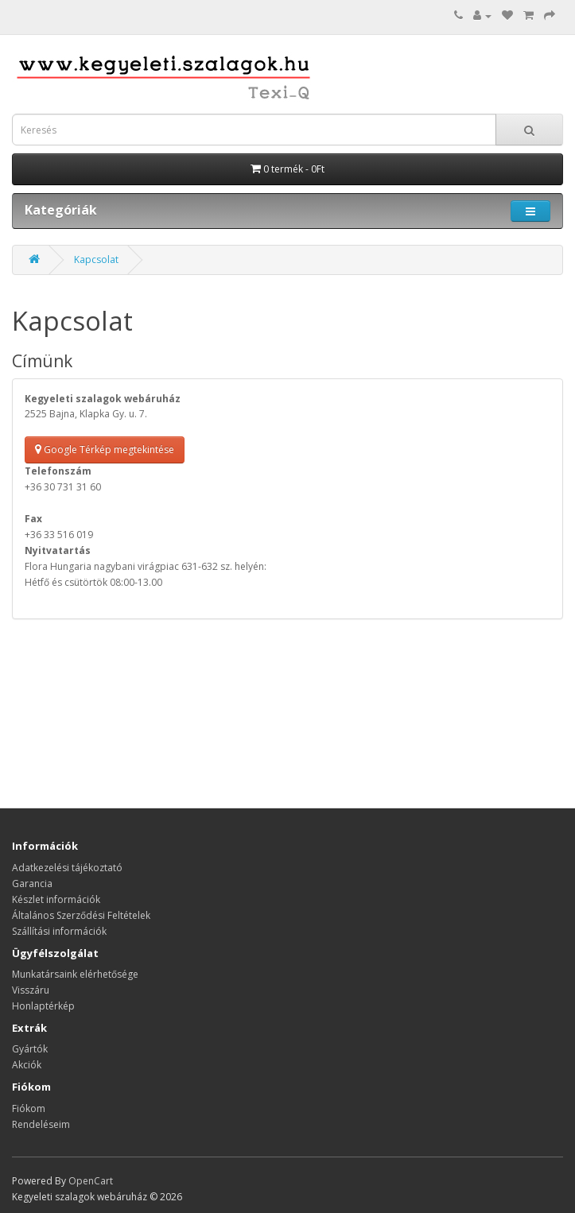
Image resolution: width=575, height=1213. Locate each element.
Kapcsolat (96, 259)
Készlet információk (56, 899)
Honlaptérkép (43, 1006)
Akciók (26, 1065)
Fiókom (28, 1108)
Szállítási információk (59, 931)
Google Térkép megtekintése (104, 449)
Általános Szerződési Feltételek (81, 915)
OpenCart (90, 1181)
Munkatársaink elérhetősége (75, 974)
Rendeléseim (41, 1124)
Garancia (32, 883)
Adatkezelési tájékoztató (67, 867)
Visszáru (30, 990)
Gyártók (30, 1049)
